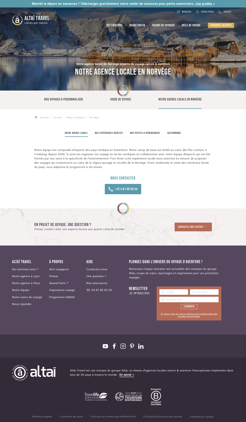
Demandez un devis (220, 25)
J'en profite (203, 4)
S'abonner (189, 306)
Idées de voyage (191, 25)
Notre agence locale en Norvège (180, 99)
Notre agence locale (76, 133)
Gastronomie (174, 133)
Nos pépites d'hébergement (145, 133)
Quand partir (137, 25)
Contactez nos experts (191, 227)
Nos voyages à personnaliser (63, 99)
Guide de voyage (120, 99)
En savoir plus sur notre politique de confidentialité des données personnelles (189, 315)
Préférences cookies (202, 416)
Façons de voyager (163, 25)
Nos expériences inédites (109, 133)
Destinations (114, 25)
